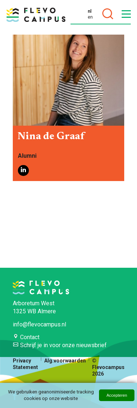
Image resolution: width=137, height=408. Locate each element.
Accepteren (116, 395)
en (90, 17)
